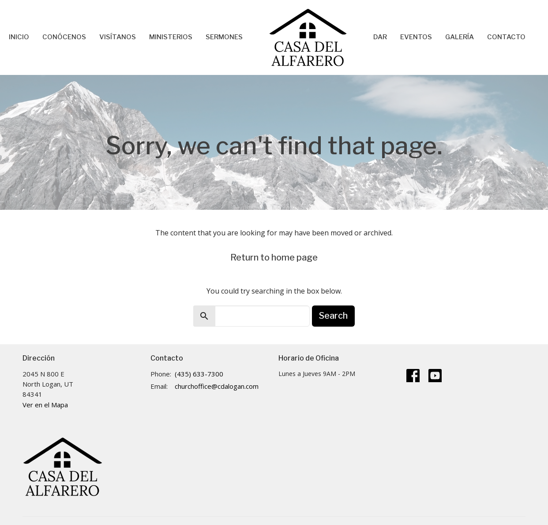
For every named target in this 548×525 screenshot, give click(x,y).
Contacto (506, 37)
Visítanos (117, 37)
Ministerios (170, 37)
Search (333, 315)
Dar (380, 37)
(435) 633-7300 (199, 373)
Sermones (224, 37)
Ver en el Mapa (45, 404)
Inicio (19, 37)
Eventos (416, 37)
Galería (459, 37)
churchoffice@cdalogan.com (217, 386)
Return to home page (274, 257)
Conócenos (64, 37)
